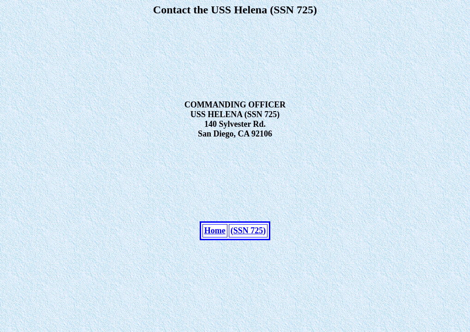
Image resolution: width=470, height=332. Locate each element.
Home (215, 258)
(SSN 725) (248, 258)
